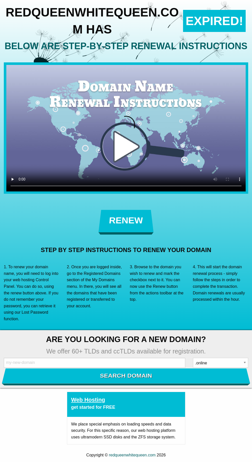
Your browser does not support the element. (126, 128)
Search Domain (126, 376)
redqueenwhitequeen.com (132, 455)
